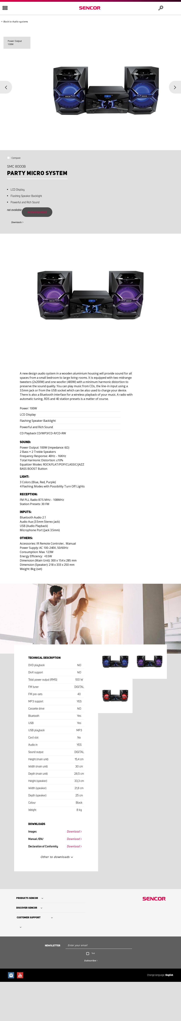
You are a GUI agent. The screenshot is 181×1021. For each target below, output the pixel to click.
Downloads (16, 222)
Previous (6, 87)
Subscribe (90, 960)
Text (93, 953)
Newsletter (52, 945)
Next (175, 87)
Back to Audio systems (16, 22)
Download (73, 831)
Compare (16, 158)
